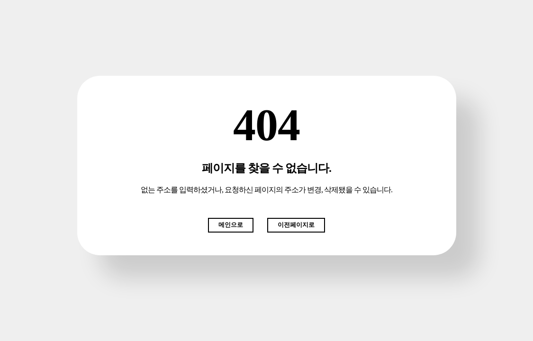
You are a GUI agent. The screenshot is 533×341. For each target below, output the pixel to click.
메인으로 (230, 224)
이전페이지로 (296, 224)
